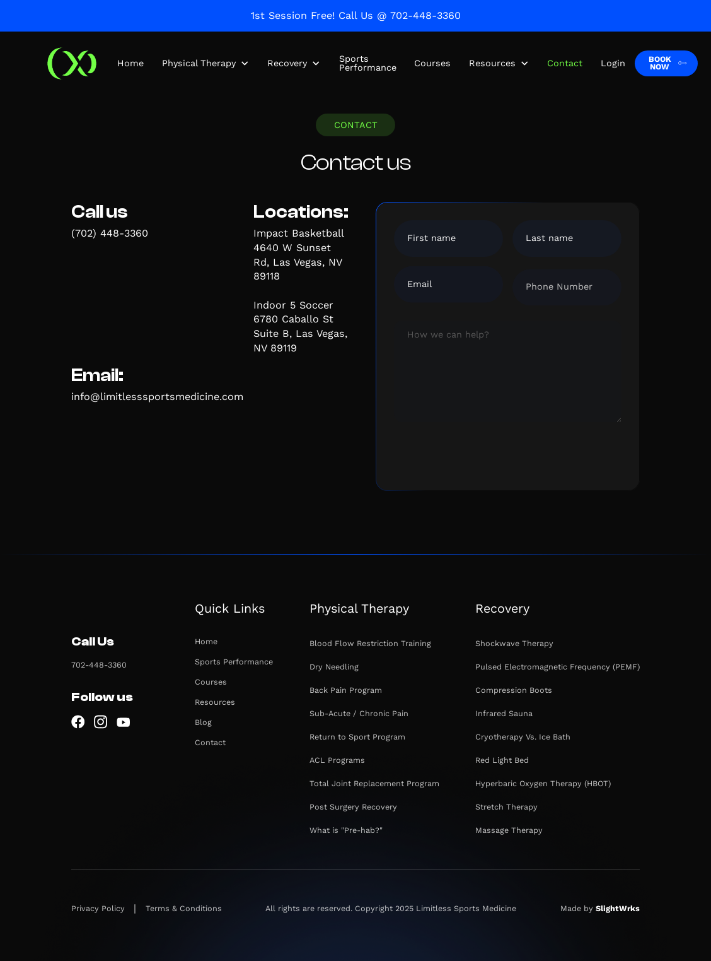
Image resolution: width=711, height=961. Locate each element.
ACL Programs (337, 760)
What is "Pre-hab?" (346, 830)
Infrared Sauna (504, 713)
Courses (432, 63)
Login (613, 63)
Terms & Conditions (184, 908)
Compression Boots (513, 690)
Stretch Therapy (506, 806)
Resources (215, 702)
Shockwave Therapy (514, 643)
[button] (206, 63)
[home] (71, 63)
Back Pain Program (345, 690)
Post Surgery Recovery (353, 806)
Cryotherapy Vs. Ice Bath (522, 736)
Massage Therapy (509, 830)
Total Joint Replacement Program (374, 783)
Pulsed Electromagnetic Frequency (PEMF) (557, 666)
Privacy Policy (98, 908)
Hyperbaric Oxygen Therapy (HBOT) (543, 783)
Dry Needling (334, 666)
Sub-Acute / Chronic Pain (358, 713)
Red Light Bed (502, 760)
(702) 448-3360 (109, 233)
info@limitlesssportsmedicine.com (157, 397)
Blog (203, 722)
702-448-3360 (99, 664)
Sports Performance (367, 63)
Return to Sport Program (357, 736)
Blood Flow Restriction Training (370, 643)
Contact (564, 63)
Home (130, 63)
